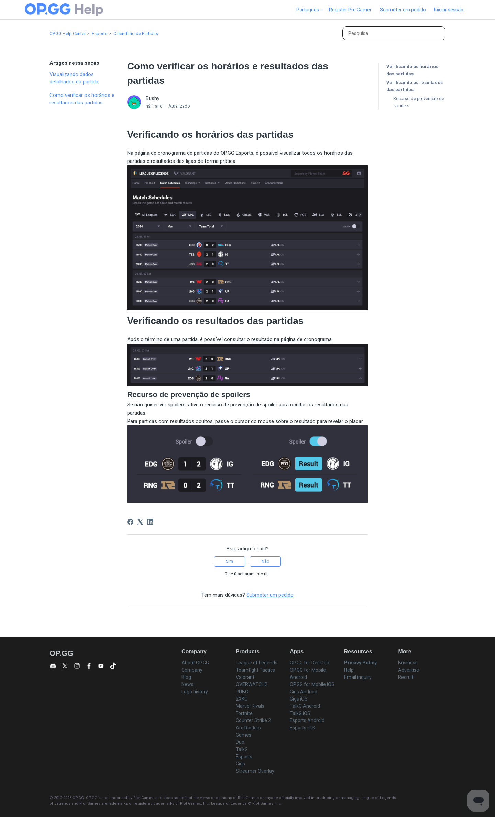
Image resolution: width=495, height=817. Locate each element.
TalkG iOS (300, 713)
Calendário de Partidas (135, 33)
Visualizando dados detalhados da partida (74, 78)
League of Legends (256, 662)
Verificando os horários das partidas (412, 70)
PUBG (242, 691)
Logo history (195, 691)
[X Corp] (140, 522)
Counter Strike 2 (253, 720)
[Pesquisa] (394, 33)
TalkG (242, 749)
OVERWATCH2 (251, 684)
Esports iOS (302, 727)
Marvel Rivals (250, 706)
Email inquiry (358, 677)
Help (349, 670)
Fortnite (244, 713)
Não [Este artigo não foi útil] (265, 561)
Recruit (406, 677)
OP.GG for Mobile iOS (312, 684)
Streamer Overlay (255, 771)
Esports (99, 33)
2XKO (242, 699)
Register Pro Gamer (350, 9)
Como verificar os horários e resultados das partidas (82, 99)
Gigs (240, 763)
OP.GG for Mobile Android (308, 673)
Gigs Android (303, 691)
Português (310, 9)
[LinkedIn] (150, 522)
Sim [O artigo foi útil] (229, 561)
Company (192, 670)
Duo (240, 742)
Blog (186, 677)
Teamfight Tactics (255, 670)
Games (243, 735)
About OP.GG (195, 662)
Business (408, 662)
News (188, 684)
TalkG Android (305, 706)
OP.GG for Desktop (309, 662)
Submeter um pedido (403, 9)
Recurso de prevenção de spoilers (418, 102)
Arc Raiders (248, 727)
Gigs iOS (299, 699)
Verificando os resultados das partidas (414, 86)
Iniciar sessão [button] (448, 9)
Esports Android (307, 720)
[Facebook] (130, 522)
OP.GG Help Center (68, 33)
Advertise (408, 670)
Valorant (245, 677)
